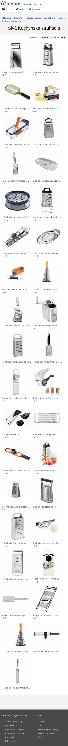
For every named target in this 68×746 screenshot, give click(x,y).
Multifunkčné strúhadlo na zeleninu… (49, 108)
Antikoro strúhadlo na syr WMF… (17, 615)
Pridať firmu (10, 741)
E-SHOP (34, 9)
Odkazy (41, 725)
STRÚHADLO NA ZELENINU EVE (50, 579)
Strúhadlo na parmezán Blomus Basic (50, 543)
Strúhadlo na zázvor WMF (15, 217)
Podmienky (10, 737)
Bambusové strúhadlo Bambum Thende (20, 289)
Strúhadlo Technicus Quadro (16, 144)
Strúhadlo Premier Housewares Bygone (21, 326)
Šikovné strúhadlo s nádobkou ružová (19, 507)
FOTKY (7, 9)
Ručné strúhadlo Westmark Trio (47, 398)
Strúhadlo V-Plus (11, 434)
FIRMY (20, 9)
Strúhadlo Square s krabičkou (48, 470)
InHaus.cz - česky (46, 733)
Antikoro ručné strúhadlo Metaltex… (51, 144)
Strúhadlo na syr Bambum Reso (18, 688)
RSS (40, 737)
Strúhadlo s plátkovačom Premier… (18, 398)
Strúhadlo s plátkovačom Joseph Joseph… (23, 470)
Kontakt (41, 721)
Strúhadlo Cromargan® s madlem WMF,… (23, 579)
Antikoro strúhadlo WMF (13, 72)
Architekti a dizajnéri (14, 729)
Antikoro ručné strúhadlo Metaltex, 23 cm (22, 362)
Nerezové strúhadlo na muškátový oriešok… (24, 253)
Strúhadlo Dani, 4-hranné (15, 543)
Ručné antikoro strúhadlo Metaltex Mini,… (21, 181)
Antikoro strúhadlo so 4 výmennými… (49, 615)
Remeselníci (11, 725)
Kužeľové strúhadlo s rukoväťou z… (49, 289)
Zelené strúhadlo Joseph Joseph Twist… (22, 108)
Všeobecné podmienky (48, 729)
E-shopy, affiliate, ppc (15, 733)
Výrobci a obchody (13, 721)
